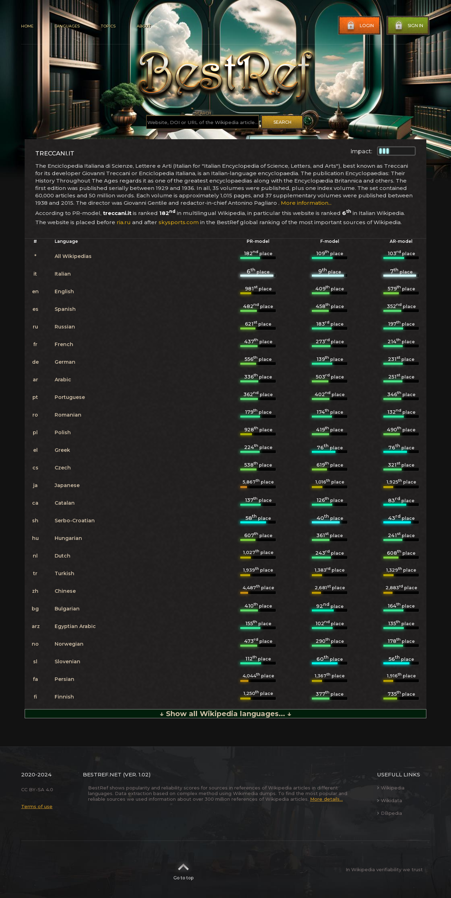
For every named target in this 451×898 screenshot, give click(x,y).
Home (27, 26)
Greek (62, 450)
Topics (108, 26)
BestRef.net (102, 774)
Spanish (65, 309)
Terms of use (36, 806)
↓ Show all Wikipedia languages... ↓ (225, 713)
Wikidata (389, 800)
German (65, 362)
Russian (65, 327)
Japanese (67, 485)
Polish (63, 432)
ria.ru (124, 222)
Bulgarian (67, 608)
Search (282, 122)
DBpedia (389, 813)
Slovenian (67, 661)
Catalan (65, 503)
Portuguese (70, 397)
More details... (326, 799)
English (64, 291)
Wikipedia (390, 788)
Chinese (65, 591)
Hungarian (68, 538)
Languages (67, 26)
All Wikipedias (73, 256)
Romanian (68, 415)
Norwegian (69, 644)
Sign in (408, 25)
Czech (63, 468)
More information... (306, 202)
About (144, 26)
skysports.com (179, 222)
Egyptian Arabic (75, 626)
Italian (63, 274)
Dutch (62, 556)
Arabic (63, 379)
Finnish (64, 697)
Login (360, 25)
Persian (64, 679)
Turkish (64, 573)
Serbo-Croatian (75, 520)
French (64, 344)
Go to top (183, 869)
